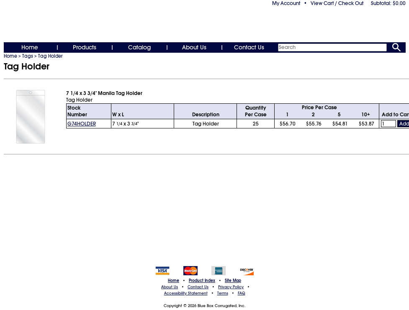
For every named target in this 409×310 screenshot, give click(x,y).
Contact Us (249, 47)
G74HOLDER (81, 123)
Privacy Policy (231, 287)
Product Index (202, 280)
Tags (27, 56)
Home (29, 47)
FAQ (241, 293)
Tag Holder (50, 56)
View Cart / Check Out (337, 3)
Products (84, 47)
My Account (286, 3)
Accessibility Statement (186, 293)
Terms (222, 293)
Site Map (233, 280)
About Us (194, 47)
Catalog (139, 47)
